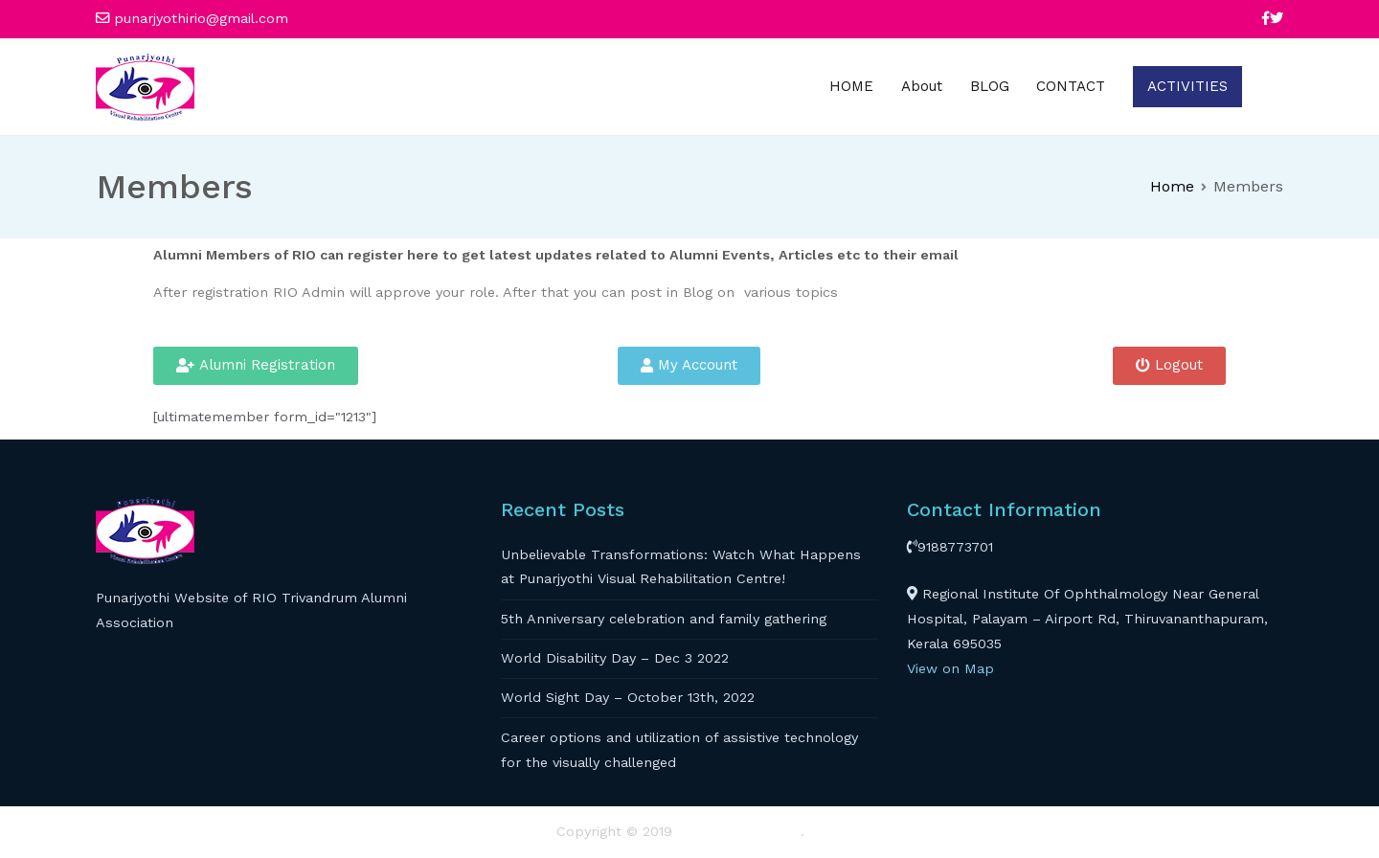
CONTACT (1070, 86)
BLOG (989, 86)
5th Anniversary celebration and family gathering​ (663, 618)
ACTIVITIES (1187, 86)
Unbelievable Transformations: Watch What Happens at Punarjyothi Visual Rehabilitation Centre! (681, 567)
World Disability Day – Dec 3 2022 (615, 658)
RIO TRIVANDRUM (739, 831)
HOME (851, 86)
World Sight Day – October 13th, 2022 (628, 697)
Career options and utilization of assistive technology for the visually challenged (679, 750)
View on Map (950, 668)
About (921, 86)
